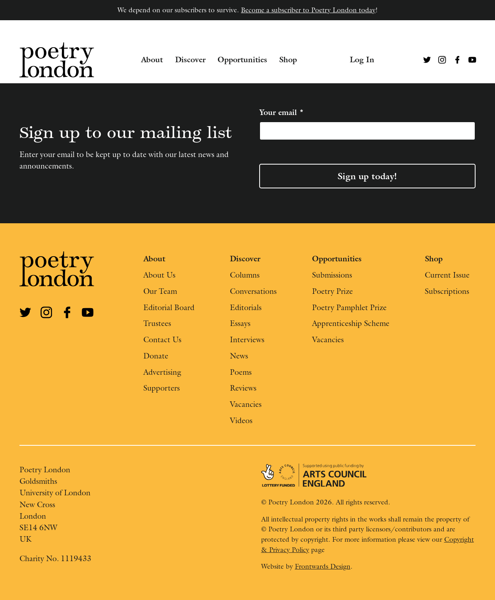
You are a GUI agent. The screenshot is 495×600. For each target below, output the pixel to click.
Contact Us (162, 339)
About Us (159, 275)
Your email (281, 112)
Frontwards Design (323, 566)
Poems (241, 372)
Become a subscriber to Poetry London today (308, 10)
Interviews (247, 339)
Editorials (246, 307)
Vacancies (246, 404)
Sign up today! (367, 176)
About (152, 60)
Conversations (253, 291)
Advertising (162, 372)
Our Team (160, 291)
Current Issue (447, 275)
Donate (155, 355)
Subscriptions (447, 291)
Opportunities (242, 60)
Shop (288, 60)
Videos (241, 420)
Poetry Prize (332, 291)
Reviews (243, 388)
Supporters (161, 388)
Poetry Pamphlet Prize (349, 307)
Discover (190, 60)
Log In (362, 60)
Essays (240, 323)
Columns (245, 275)
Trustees (157, 323)
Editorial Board (169, 307)
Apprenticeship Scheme (350, 323)
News (239, 355)
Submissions (332, 275)
